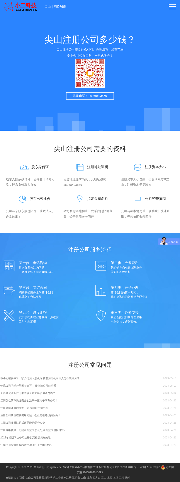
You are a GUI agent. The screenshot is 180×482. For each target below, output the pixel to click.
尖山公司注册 (33, 477)
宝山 (103, 477)
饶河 (127, 477)
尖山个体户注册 (62, 477)
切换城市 (60, 6)
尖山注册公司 (41, 467)
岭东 (89, 477)
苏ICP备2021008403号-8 (124, 467)
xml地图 (144, 467)
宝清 (121, 477)
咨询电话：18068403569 (90, 96)
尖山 (48, 6)
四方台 (96, 477)
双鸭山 (76, 477)
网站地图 (155, 467)
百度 (22, 477)
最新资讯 (47, 477)
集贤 (109, 477)
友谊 (115, 477)
